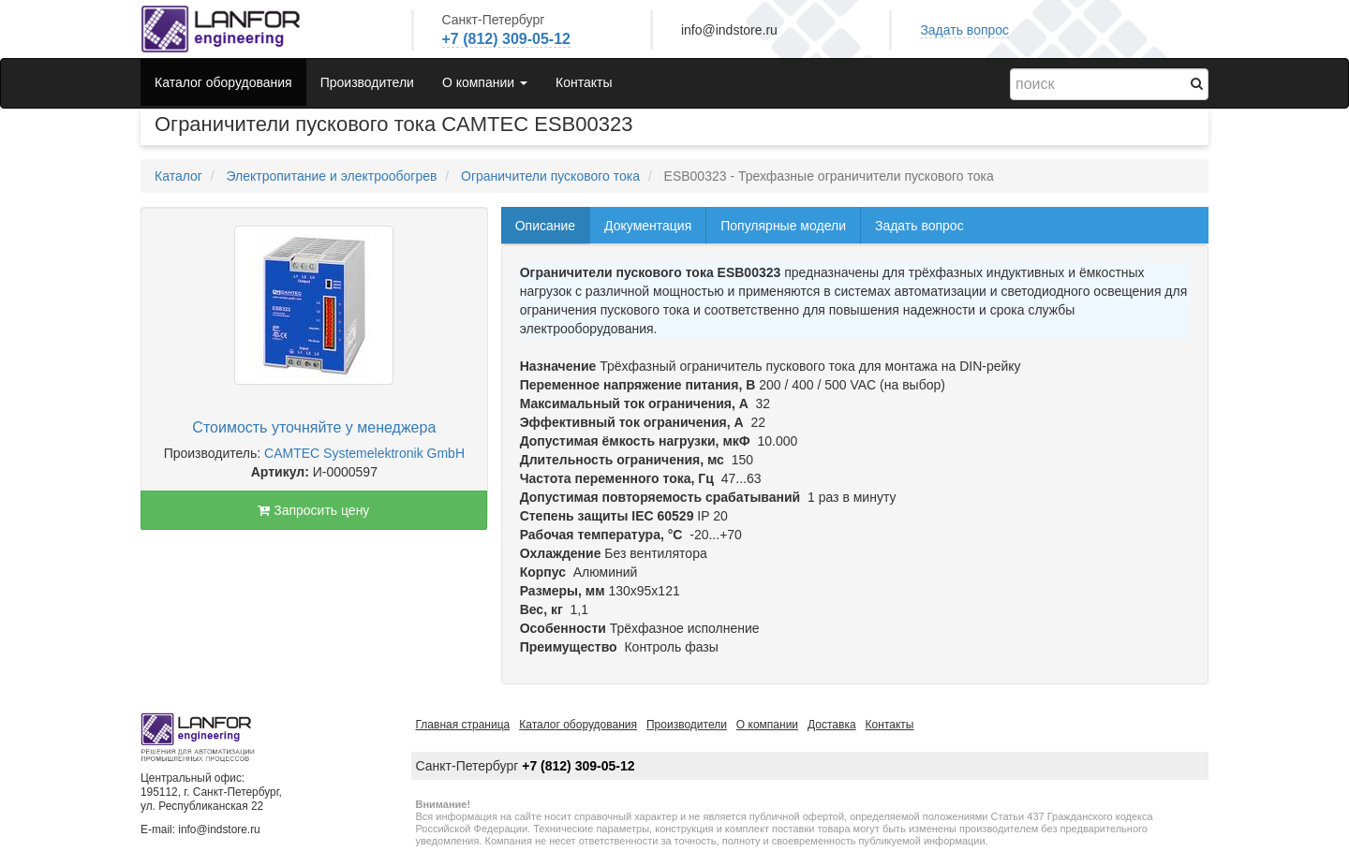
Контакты (584, 82)
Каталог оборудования (223, 82)
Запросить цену (313, 510)
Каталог (178, 176)
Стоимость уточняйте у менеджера (314, 427)
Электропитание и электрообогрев (331, 176)
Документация (647, 225)
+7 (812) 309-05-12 (506, 39)
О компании (767, 724)
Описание (545, 225)
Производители (367, 82)
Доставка (832, 724)
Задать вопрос (964, 29)
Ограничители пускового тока (550, 176)
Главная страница (463, 724)
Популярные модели (783, 225)
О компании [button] (484, 82)
